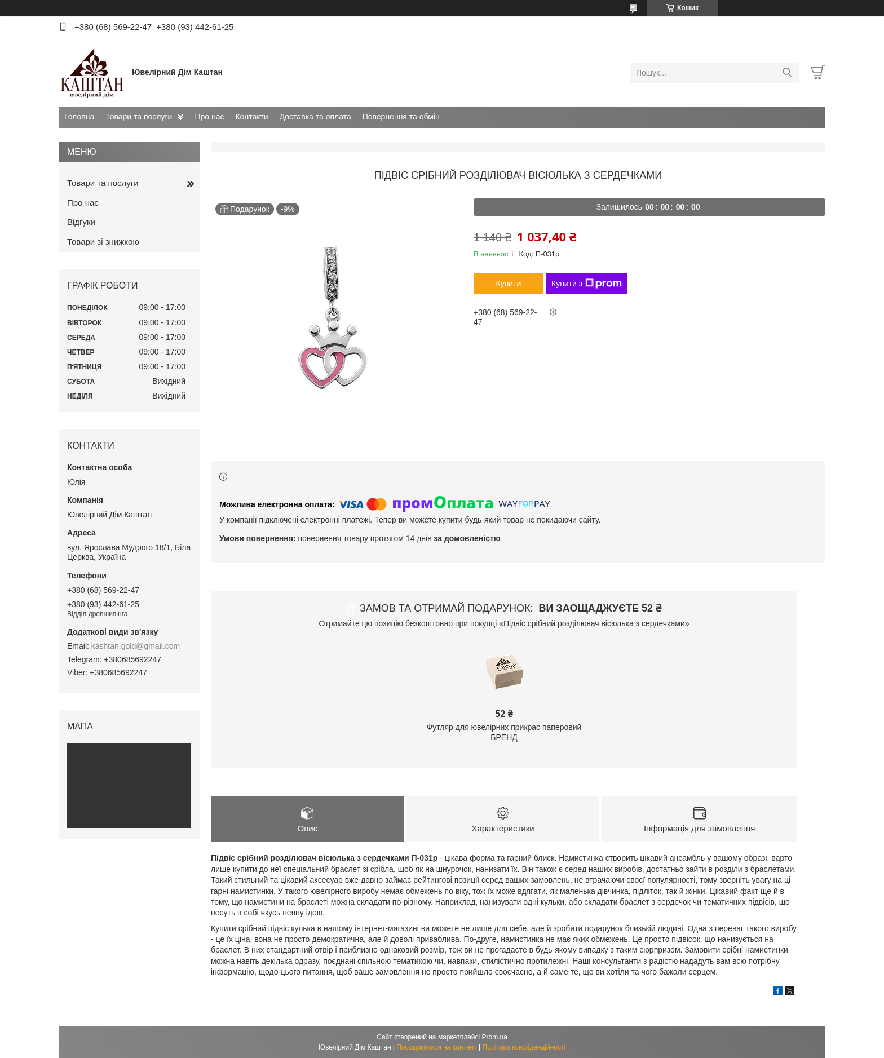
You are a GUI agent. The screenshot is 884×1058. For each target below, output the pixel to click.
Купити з (586, 283)
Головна (79, 116)
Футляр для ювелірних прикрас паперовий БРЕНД (504, 732)
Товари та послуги (138, 116)
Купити (508, 283)
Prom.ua (494, 1037)
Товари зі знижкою (103, 241)
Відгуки (81, 222)
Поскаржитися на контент (436, 1047)
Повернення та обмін (401, 116)
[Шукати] (786, 73)
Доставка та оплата (315, 116)
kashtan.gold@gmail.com (135, 645)
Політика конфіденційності (524, 1047)
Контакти (251, 116)
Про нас (209, 116)
